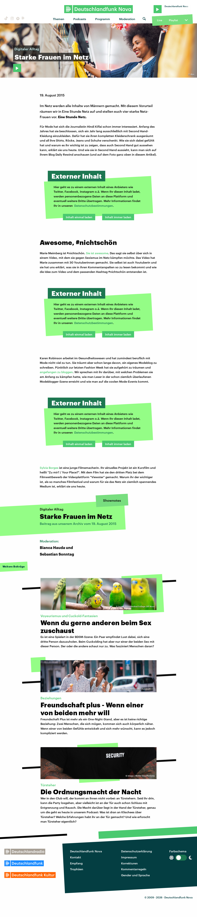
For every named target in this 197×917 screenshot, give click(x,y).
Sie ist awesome (97, 253)
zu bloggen (65, 372)
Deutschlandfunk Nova (86, 851)
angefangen (48, 372)
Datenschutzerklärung (136, 851)
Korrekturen (129, 863)
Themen (58, 19)
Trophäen (76, 869)
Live (159, 20)
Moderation (127, 19)
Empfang (76, 863)
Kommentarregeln (133, 869)
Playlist (173, 20)
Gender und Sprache (135, 875)
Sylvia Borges (49, 467)
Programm (102, 19)
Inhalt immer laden (118, 217)
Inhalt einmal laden (79, 217)
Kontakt (75, 857)
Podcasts (79, 19)
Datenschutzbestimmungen (93, 205)
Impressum (129, 857)
